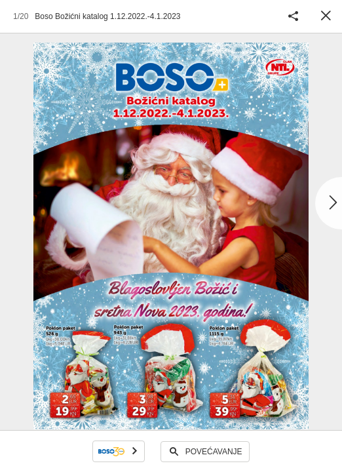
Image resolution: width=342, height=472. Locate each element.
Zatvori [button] (325, 16)
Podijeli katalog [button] (292, 16)
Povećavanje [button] (213, 451)
